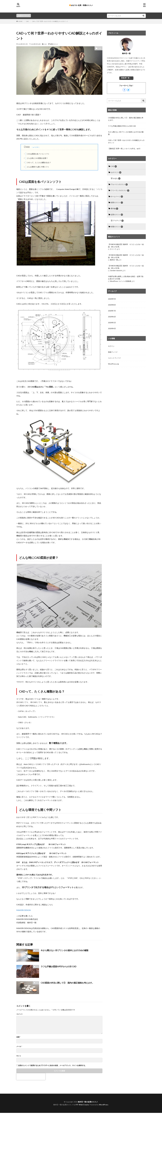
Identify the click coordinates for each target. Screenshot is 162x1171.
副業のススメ (117, 202)
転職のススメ (117, 227)
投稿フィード (113, 352)
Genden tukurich (116, 270)
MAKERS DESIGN (23, 910)
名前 (18, 1037)
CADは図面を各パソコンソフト (36, 154)
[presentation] (30, 1076)
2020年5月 (112, 323)
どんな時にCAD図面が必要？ (35, 158)
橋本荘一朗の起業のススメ (88, 1102)
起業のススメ (54, 44)
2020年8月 (112, 305)
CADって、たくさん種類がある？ (37, 162)
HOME (20, 21)
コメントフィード (114, 358)
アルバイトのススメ (119, 184)
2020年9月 (112, 299)
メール (19, 1046)
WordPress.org (113, 364)
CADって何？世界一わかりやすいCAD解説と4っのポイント (50, 21)
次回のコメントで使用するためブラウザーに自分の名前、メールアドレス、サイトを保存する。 (52, 1065)
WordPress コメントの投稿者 (120, 281)
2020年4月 (112, 328)
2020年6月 (112, 317)
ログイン (111, 346)
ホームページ (117, 196)
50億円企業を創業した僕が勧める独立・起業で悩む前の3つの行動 (125, 277)
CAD (27, 21)
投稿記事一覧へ (126, 78)
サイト (18, 1056)
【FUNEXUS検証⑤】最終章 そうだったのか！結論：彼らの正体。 (126, 245)
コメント (19, 1014)
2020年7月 (112, 311)
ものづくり (116, 172)
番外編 (114, 208)
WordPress (103, 1105)
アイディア (118, 221)
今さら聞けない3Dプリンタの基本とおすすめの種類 (64, 950)
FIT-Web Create (82, 1105)
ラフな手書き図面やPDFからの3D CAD (58, 966)
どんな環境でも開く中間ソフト (36, 166)
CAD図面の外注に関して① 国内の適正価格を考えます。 (67, 982)
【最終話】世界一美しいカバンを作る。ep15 (124, 148)
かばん (116, 178)
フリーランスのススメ (120, 190)
